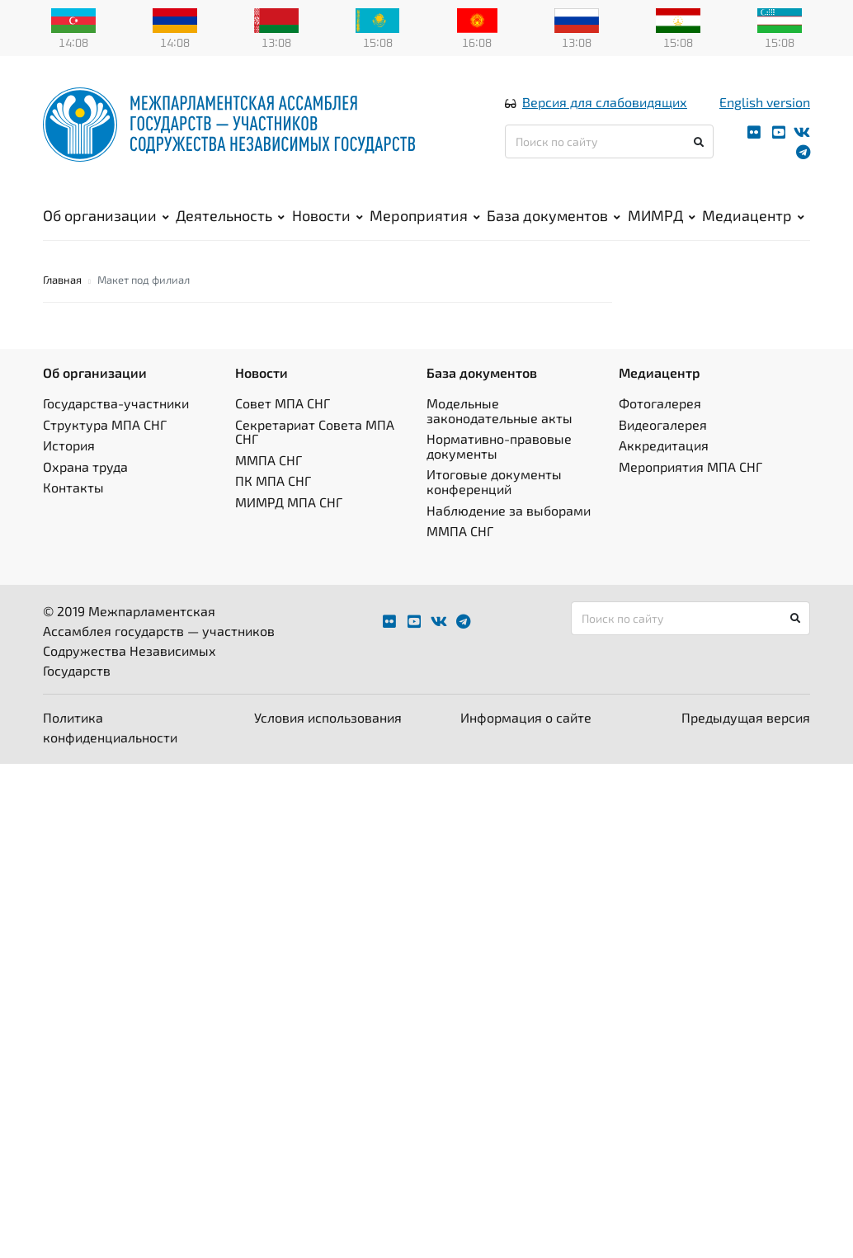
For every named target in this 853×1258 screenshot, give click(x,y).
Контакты (73, 487)
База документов (553, 215)
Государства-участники (116, 403)
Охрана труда (85, 466)
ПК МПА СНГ (273, 480)
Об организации (106, 215)
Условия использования (328, 717)
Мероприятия (425, 215)
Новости (327, 215)
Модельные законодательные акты (499, 410)
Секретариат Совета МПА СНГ (314, 432)
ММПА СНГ (268, 460)
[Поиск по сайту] (609, 141)
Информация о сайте (525, 717)
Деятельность (230, 215)
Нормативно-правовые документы (499, 446)
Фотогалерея (660, 403)
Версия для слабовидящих (604, 102)
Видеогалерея (663, 424)
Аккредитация (664, 445)
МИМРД (661, 215)
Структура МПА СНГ (105, 424)
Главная (62, 279)
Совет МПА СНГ (282, 403)
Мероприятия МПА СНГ (690, 466)
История (69, 445)
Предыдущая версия (745, 717)
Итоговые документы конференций (494, 481)
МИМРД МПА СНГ (288, 502)
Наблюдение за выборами (508, 510)
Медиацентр (753, 215)
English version (764, 102)
